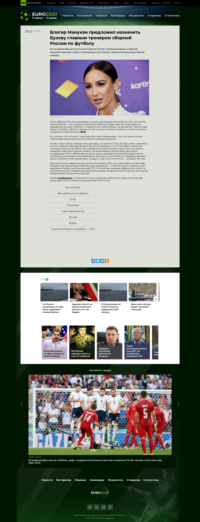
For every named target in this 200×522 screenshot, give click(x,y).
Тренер (73, 217)
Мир (62, 3)
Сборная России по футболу (73, 193)
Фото (177, 3)
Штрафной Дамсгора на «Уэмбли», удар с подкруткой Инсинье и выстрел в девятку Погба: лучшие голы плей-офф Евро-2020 (95, 461)
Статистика (172, 15)
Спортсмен (73, 205)
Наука (126, 3)
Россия (72, 3)
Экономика (103, 3)
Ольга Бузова (72, 187)
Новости (51, 3)
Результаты (136, 15)
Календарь (118, 15)
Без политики (140, 3)
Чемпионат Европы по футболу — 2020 (73, 229)
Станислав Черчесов (72, 211)
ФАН (83, 132)
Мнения (155, 3)
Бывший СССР (87, 3)
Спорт (116, 3)
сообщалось (64, 178)
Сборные (101, 15)
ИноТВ (167, 3)
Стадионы (154, 15)
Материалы (84, 15)
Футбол (73, 223)
